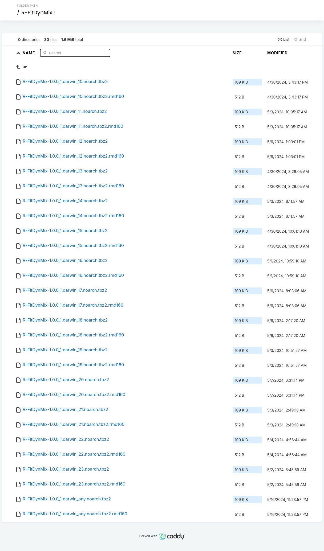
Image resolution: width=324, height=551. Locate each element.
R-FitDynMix (36, 12)
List (283, 39)
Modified (277, 53)
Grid (299, 39)
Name (29, 52)
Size (237, 53)
